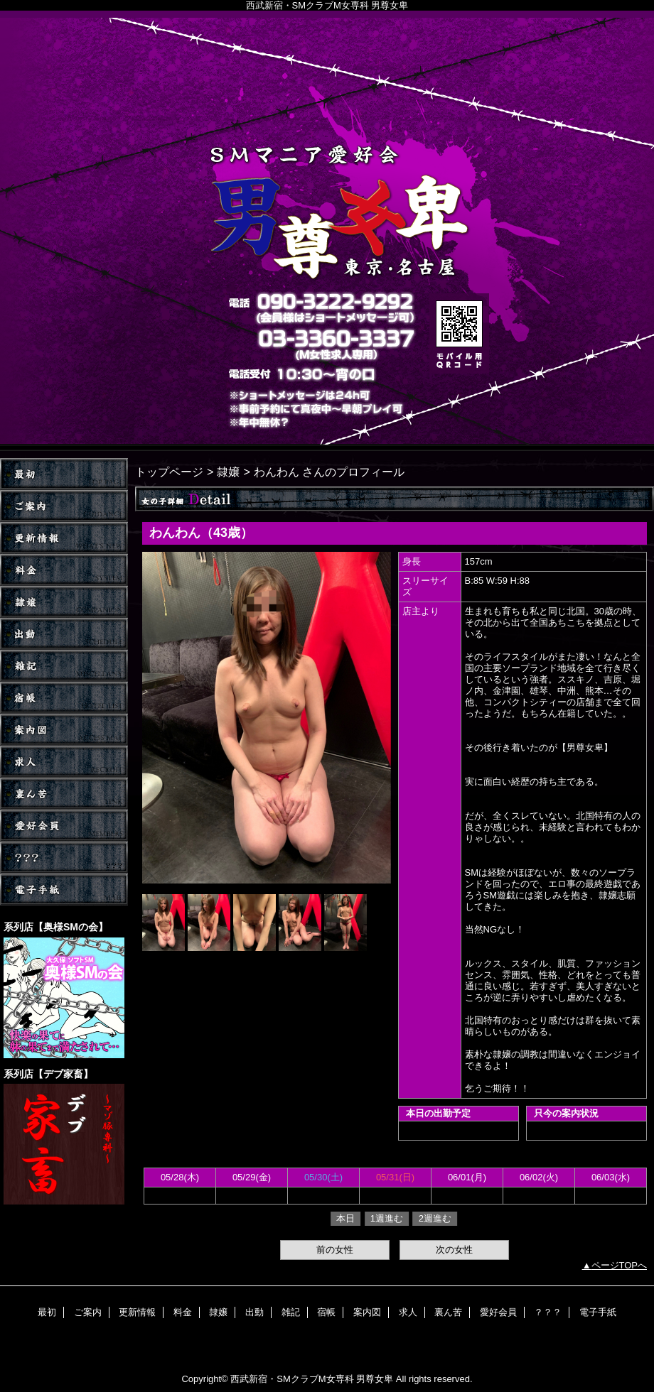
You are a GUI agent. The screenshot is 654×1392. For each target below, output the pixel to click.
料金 (64, 570)
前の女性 (334, 1249)
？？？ (64, 858)
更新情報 (64, 538)
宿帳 (64, 698)
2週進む (435, 1218)
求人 (64, 762)
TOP (64, 474)
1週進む (386, 1218)
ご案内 (64, 506)
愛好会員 (64, 826)
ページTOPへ (619, 1265)
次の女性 (454, 1249)
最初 (47, 1312)
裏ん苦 (64, 794)
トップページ (169, 471)
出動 (64, 634)
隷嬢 (64, 602)
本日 (345, 1218)
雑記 (64, 666)
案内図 (64, 730)
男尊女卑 (327, 231)
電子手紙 (64, 890)
